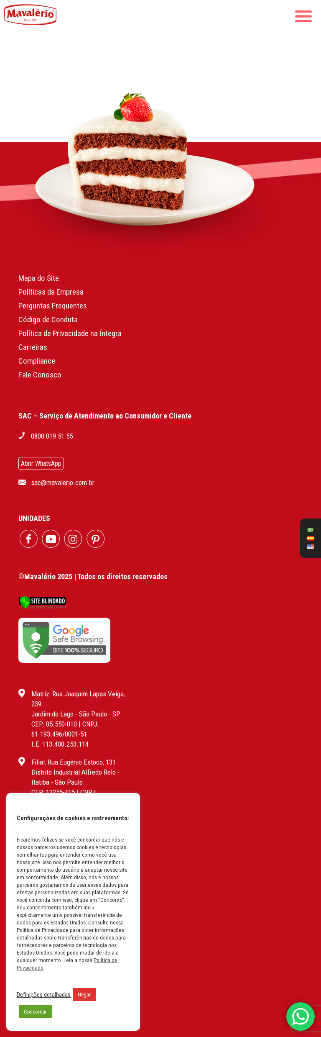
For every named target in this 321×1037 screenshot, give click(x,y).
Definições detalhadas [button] (44, 994)
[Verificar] (42, 607)
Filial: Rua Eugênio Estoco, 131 (73, 762)
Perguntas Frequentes (52, 306)
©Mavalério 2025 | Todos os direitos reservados (93, 576)
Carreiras (32, 347)
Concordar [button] (35, 1012)
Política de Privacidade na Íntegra (70, 333)
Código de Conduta (48, 319)
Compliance (36, 361)
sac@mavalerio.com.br (62, 482)
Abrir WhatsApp (41, 463)
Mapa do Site (38, 278)
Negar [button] (84, 994)
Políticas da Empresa (51, 292)
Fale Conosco (39, 375)
